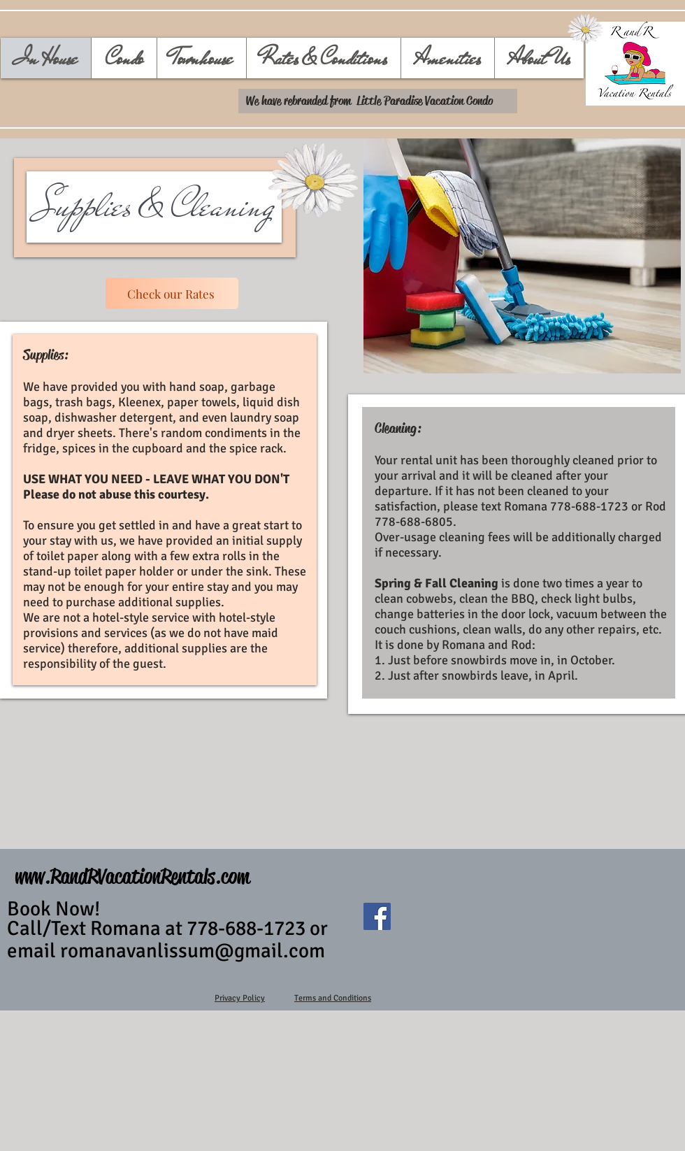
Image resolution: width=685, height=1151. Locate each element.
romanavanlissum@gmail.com (192, 950)
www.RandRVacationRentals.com (132, 876)
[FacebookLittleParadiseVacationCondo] (377, 916)
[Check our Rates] (172, 293)
